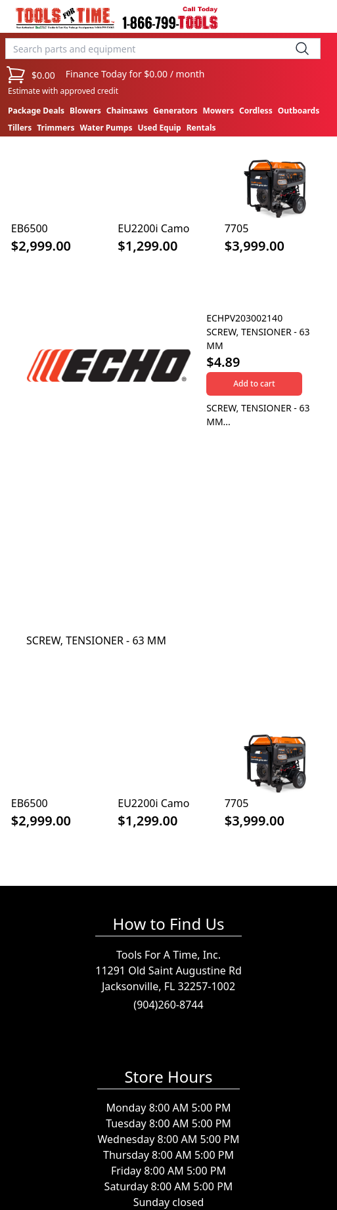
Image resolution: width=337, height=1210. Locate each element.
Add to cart (254, 383)
